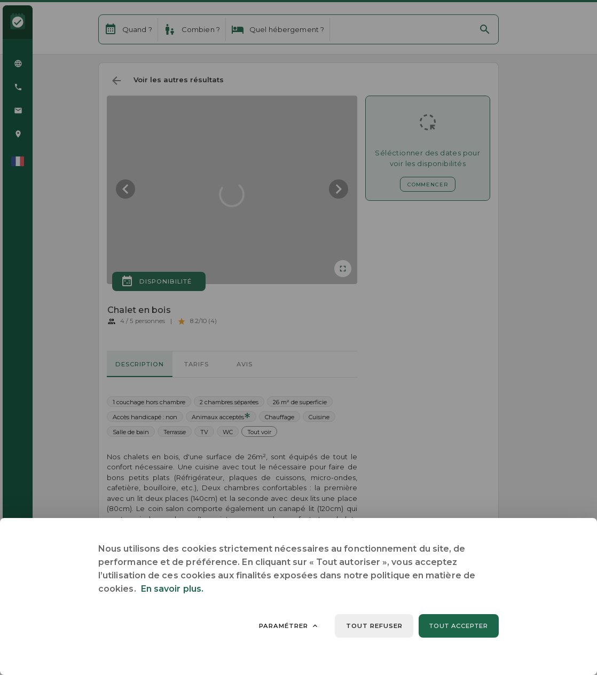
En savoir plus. (172, 589)
